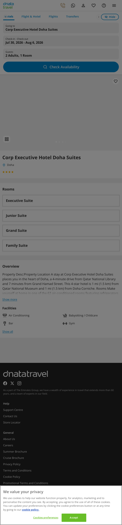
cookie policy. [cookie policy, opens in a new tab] (30, 509)
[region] (61, 505)
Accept (74, 517)
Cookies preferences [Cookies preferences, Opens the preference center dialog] (45, 517)
